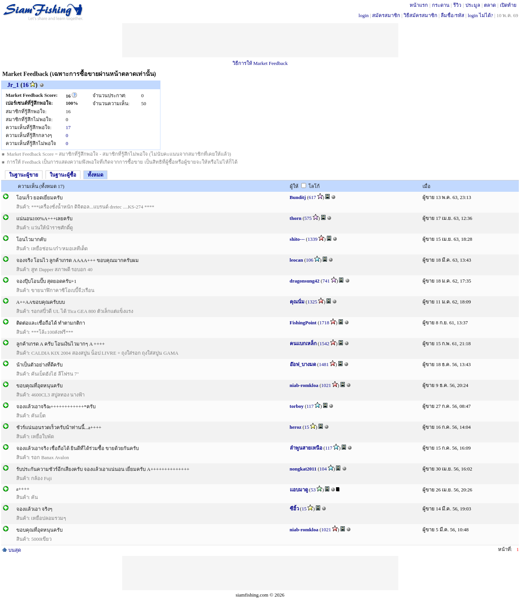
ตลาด (490, 5)
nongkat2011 (303, 469)
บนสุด (11, 550)
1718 (324, 322)
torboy (297, 406)
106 (310, 260)
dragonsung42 (305, 281)
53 (313, 490)
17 (68, 127)
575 (308, 218)
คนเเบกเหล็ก (303, 343)
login (363, 15)
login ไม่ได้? (480, 15)
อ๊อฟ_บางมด (303, 364)
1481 (324, 364)
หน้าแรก (419, 5)
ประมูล (472, 5)
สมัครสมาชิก (386, 15)
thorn (296, 218)
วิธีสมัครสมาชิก (420, 15)
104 (323, 469)
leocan (296, 260)
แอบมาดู (299, 490)
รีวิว (457, 5)
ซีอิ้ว (294, 509)
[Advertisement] (260, 40)
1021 (326, 385)
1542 (324, 343)
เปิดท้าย (508, 5)
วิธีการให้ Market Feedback (260, 63)
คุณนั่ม (297, 302)
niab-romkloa (304, 385)
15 (306, 427)
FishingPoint (303, 322)
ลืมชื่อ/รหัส (452, 15)
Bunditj (298, 197)
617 (312, 197)
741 (326, 281)
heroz (296, 427)
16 (25, 85)
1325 (312, 302)
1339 (312, 239)
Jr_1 (13, 85)
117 (310, 406)
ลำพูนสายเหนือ (306, 448)
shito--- (297, 239)
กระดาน (440, 5)
